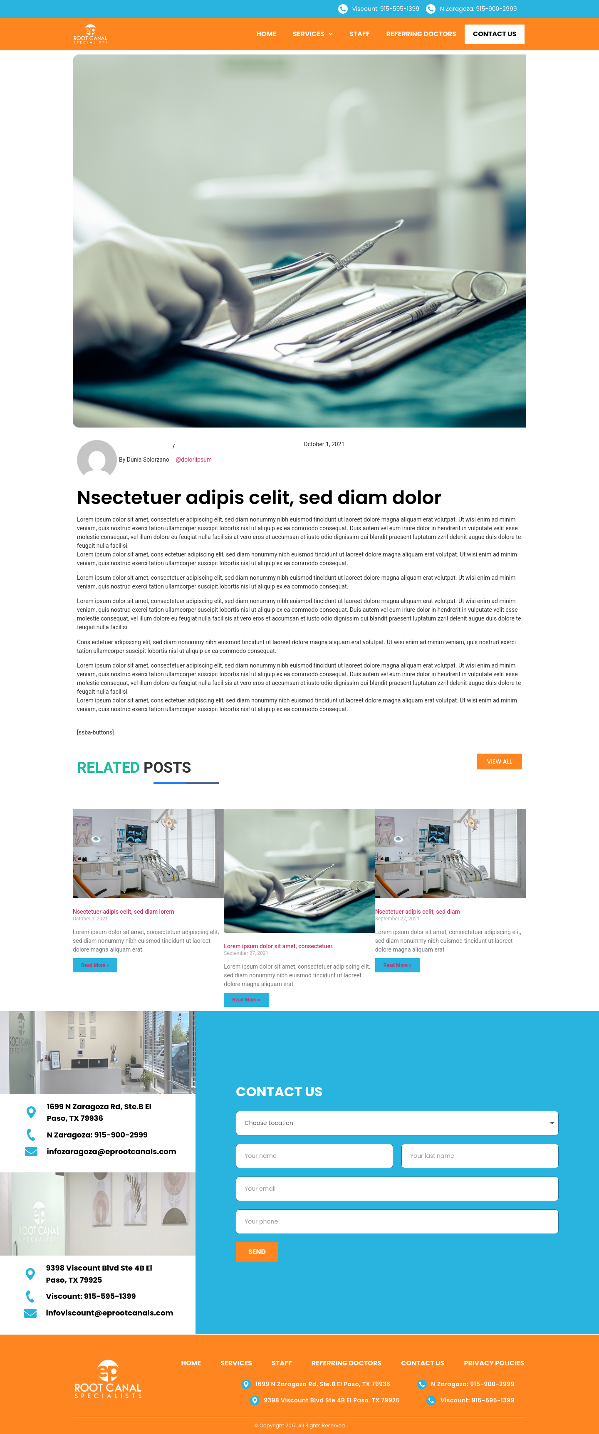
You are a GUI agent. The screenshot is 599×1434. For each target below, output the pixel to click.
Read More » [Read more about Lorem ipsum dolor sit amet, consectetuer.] (246, 1000)
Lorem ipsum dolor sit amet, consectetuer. (279, 946)
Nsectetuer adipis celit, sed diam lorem (123, 911)
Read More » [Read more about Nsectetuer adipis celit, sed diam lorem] (95, 965)
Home (266, 34)
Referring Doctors (421, 34)
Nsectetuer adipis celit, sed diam (417, 911)
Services (313, 33)
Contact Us (494, 34)
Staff (359, 34)
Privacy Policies (494, 1363)
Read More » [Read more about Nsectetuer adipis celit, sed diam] (397, 965)
